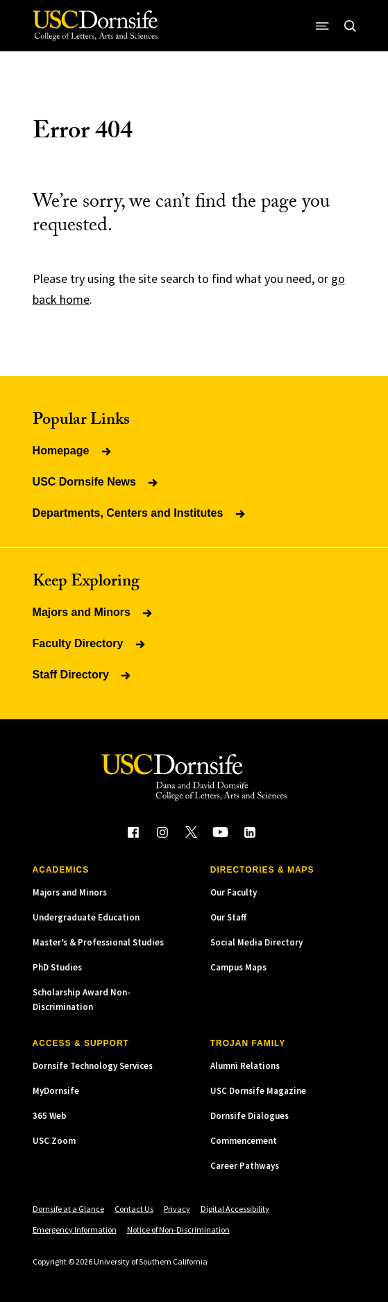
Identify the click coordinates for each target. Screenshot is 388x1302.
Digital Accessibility (235, 1209)
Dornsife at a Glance (68, 1209)
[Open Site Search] (349, 25)
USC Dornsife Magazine (258, 1091)
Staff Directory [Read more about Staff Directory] (83, 674)
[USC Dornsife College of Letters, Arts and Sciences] (95, 25)
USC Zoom (54, 1141)
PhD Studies (57, 967)
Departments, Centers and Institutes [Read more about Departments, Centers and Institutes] (140, 513)
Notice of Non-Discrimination (178, 1229)
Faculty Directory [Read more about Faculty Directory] (90, 643)
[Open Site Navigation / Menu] (322, 25)
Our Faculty (233, 892)
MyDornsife (56, 1091)
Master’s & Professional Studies (98, 942)
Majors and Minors (70, 892)
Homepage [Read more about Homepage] (73, 450)
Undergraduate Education (86, 917)
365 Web (50, 1116)
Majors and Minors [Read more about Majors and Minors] (94, 612)
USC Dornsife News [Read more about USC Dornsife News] (96, 482)
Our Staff (228, 917)
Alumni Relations (245, 1066)
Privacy (177, 1209)
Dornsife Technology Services (93, 1066)
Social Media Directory (256, 942)
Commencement (243, 1141)
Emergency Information (75, 1229)
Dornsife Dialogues (249, 1116)
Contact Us (134, 1209)
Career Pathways (244, 1166)
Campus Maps (238, 967)
